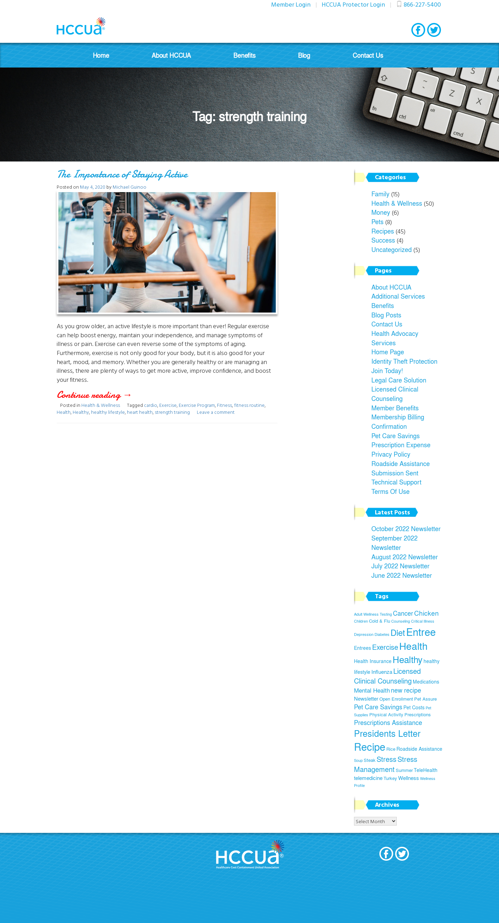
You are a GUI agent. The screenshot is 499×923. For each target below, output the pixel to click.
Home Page (387, 351)
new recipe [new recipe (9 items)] (406, 690)
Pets (377, 221)
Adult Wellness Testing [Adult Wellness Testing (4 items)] (373, 614)
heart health (140, 412)
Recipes (382, 230)
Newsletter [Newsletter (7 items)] (366, 698)
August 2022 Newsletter (404, 556)
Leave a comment (216, 412)
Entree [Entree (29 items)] (421, 631)
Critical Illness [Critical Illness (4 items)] (422, 621)
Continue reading (111, 395)
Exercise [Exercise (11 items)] (385, 647)
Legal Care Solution (398, 379)
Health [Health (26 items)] (413, 646)
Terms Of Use (390, 491)
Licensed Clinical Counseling (394, 393)
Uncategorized (391, 249)
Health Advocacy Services (394, 338)
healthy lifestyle (108, 412)
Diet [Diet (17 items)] (398, 632)
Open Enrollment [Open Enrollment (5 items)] (396, 699)
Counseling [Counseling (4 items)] (400, 621)
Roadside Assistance (400, 463)
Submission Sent (394, 472)
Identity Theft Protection (404, 360)
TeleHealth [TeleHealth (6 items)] (425, 769)
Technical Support (396, 481)
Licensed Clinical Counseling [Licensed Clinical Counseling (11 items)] (387, 676)
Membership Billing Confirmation (397, 421)
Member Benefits (395, 407)
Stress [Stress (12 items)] (386, 759)
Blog (304, 55)
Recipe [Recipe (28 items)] (369, 746)
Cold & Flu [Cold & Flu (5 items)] (379, 621)
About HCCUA (171, 55)
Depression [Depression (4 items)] (363, 634)
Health (64, 412)
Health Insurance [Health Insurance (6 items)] (373, 660)
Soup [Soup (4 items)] (358, 760)
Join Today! (387, 370)
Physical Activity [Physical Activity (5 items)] (386, 714)
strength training (172, 412)
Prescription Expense (400, 444)
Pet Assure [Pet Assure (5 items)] (425, 699)
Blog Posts (386, 314)
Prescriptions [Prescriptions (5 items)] (417, 714)
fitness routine (249, 405)
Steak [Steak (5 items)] (370, 760)
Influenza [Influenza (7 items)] (381, 672)
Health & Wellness (100, 405)
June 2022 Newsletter (401, 574)
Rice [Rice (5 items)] (390, 749)
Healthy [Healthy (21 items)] (407, 659)
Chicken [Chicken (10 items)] (426, 613)
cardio (150, 405)
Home (101, 55)
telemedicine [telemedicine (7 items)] (368, 778)
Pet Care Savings (395, 435)
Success (383, 239)
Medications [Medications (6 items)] (426, 681)
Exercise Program (197, 405)
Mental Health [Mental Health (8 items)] (372, 690)
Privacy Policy (390, 453)
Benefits (244, 55)
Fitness (224, 405)
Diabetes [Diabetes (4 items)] (382, 634)
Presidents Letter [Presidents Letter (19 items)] (387, 733)
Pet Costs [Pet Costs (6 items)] (414, 707)
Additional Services (398, 295)
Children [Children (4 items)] (361, 621)
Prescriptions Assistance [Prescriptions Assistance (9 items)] (388, 722)
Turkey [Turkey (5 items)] (390, 778)
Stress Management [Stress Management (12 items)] (385, 764)
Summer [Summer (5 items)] (404, 770)
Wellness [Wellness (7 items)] (408, 778)
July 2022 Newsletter (400, 565)
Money (380, 211)
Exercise (168, 405)
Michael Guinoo (129, 186)
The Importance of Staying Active (122, 174)
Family (380, 193)
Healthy (81, 412)
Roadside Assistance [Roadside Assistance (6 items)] (419, 748)
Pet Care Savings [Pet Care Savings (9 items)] (378, 706)
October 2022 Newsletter (406, 528)
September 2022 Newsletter (394, 542)
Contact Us (368, 55)
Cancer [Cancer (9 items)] (403, 613)
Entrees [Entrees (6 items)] (362, 647)
